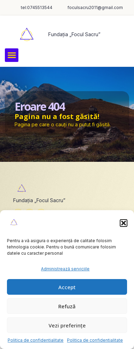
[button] (123, 223)
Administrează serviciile (65, 268)
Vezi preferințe (67, 325)
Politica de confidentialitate (36, 340)
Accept (67, 287)
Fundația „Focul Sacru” (74, 34)
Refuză (67, 306)
